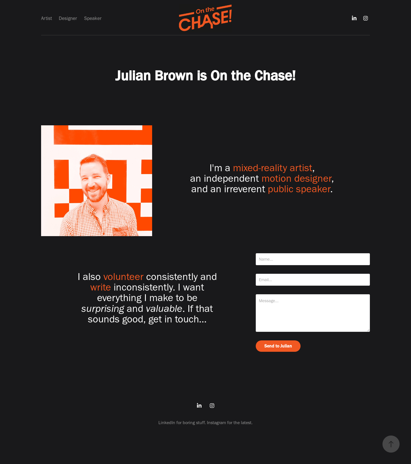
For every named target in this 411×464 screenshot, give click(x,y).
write (100, 287)
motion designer (296, 178)
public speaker (299, 189)
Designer (68, 18)
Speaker (93, 18)
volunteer (123, 276)
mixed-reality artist (272, 168)
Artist (46, 18)
